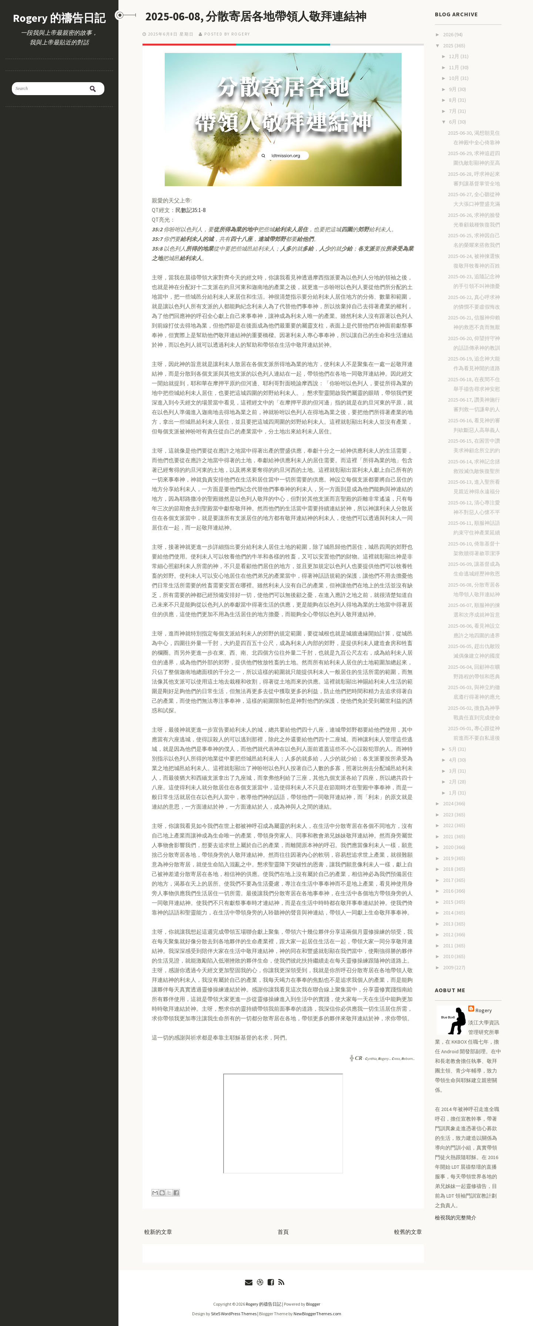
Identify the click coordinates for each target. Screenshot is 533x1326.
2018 (449, 869)
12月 (454, 56)
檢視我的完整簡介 (455, 1217)
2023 (449, 814)
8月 (453, 100)
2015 (449, 902)
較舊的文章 (408, 1231)
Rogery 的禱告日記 (59, 18)
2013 (449, 923)
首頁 (283, 1231)
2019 (449, 858)
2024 (449, 803)
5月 (453, 749)
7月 (453, 111)
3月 (453, 771)
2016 (449, 890)
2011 (449, 945)
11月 (454, 67)
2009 (449, 967)
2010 (449, 956)
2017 (449, 880)
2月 (453, 781)
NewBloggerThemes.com (317, 1313)
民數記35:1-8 (190, 210)
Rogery (484, 1010)
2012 (449, 934)
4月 (453, 759)
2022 (449, 825)
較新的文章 (158, 1231)
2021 (449, 836)
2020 (449, 847)
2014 (449, 912)
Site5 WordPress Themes (234, 1313)
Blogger (313, 1304)
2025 (449, 45)
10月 (454, 78)
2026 (449, 34)
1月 (453, 792)
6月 (453, 121)
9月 (453, 89)
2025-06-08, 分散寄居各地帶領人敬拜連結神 (260, 16)
